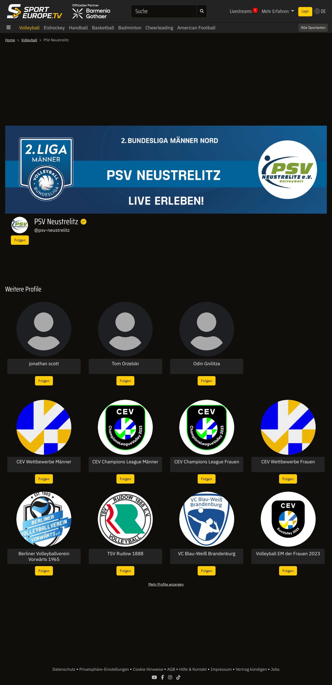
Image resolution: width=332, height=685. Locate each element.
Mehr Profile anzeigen (166, 584)
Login (305, 11)
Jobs (275, 669)
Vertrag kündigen (252, 669)
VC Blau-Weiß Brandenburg (207, 554)
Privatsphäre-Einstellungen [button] (104, 669)
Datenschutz (64, 669)
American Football (196, 28)
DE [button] (320, 11)
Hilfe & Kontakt (193, 669)
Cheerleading (159, 28)
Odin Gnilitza (206, 364)
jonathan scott (44, 364)
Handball (78, 28)
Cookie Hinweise (148, 669)
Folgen (19, 240)
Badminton (129, 28)
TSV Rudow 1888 (125, 554)
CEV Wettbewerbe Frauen (288, 462)
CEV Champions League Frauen (206, 462)
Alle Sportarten (313, 27)
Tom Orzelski (125, 364)
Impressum (222, 669)
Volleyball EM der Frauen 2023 (288, 554)
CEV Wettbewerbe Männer (44, 462)
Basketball (103, 28)
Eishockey (54, 28)
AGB (171, 669)
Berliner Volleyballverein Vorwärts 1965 (44, 556)
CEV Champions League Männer (125, 462)
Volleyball (29, 28)
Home (10, 40)
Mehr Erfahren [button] (276, 11)
